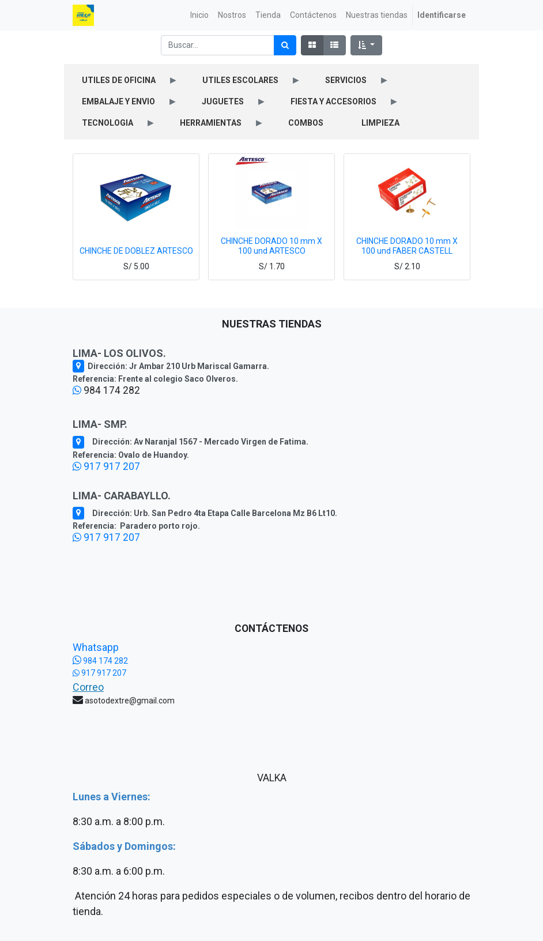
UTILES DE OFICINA (119, 80)
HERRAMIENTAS (211, 122)
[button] (366, 45)
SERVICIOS (346, 80)
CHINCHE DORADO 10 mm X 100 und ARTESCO (271, 245)
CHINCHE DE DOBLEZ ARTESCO (136, 250)
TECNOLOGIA (107, 122)
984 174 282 (100, 660)
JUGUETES (223, 101)
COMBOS (305, 122)
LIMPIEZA (380, 122)
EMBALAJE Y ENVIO (118, 101)
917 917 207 (106, 466)
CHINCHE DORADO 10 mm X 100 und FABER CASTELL (407, 245)
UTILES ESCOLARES (240, 80)
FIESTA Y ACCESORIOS (333, 101)
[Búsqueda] (285, 45)
